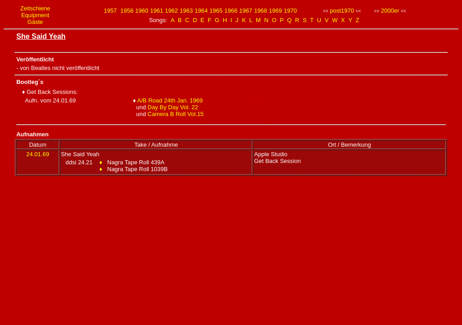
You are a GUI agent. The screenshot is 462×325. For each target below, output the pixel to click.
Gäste (35, 22)
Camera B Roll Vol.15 (175, 114)
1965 (215, 10)
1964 (201, 10)
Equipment (35, 15)
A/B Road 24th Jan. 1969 (170, 100)
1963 (186, 10)
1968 (260, 10)
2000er (390, 10)
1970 (290, 10)
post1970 (342, 10)
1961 (156, 10)
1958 (127, 10)
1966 (230, 10)
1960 (141, 10)
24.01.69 (37, 154)
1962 (171, 10)
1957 (110, 10)
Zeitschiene (35, 8)
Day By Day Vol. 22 (173, 107)
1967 (245, 10)
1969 (275, 10)
